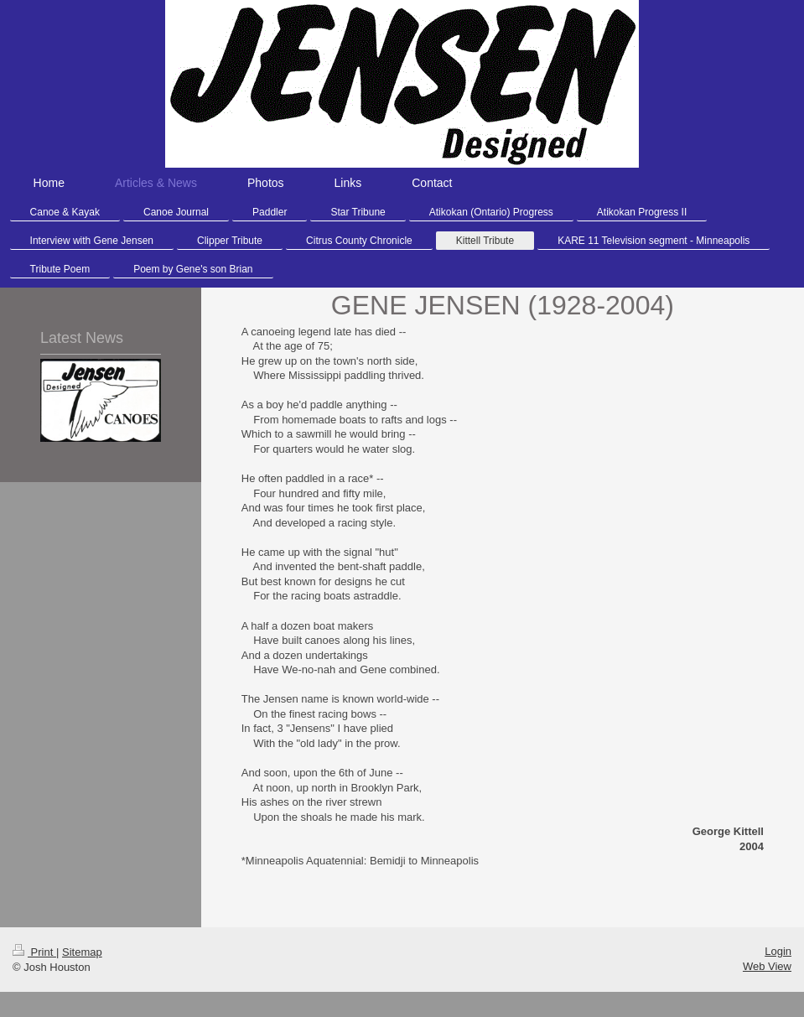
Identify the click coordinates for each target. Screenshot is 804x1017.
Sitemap (82, 952)
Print (34, 952)
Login (778, 951)
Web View (767, 966)
